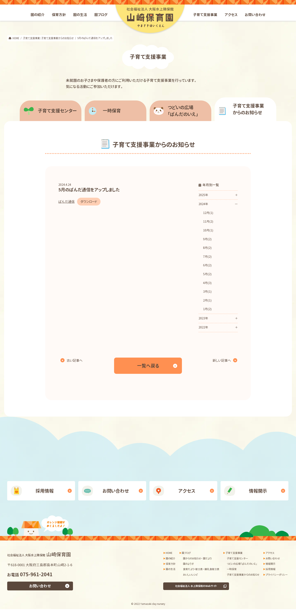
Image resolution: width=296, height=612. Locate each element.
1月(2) (207, 309)
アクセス (186, 491)
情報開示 (258, 491)
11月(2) (208, 221)
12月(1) (208, 213)
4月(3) (207, 283)
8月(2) (207, 248)
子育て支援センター (57, 110)
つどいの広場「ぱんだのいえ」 (242, 564)
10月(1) (208, 230)
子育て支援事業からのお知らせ (243, 574)
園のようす (188, 564)
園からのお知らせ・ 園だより (197, 558)
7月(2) (207, 257)
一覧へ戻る (148, 366)
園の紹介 (170, 558)
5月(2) (207, 274)
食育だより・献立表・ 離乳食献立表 (201, 569)
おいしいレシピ (190, 574)
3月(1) (207, 292)
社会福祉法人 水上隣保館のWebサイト (196, 586)
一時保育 (112, 110)
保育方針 (171, 564)
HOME (169, 553)
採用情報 (45, 491)
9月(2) (207, 239)
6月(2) (207, 265)
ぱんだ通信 (66, 201)
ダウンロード (88, 201)
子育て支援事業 (234, 553)
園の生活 (170, 569)
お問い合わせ (116, 491)
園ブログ (186, 553)
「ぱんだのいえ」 (188, 110)
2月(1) (207, 300)
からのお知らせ (253, 109)
